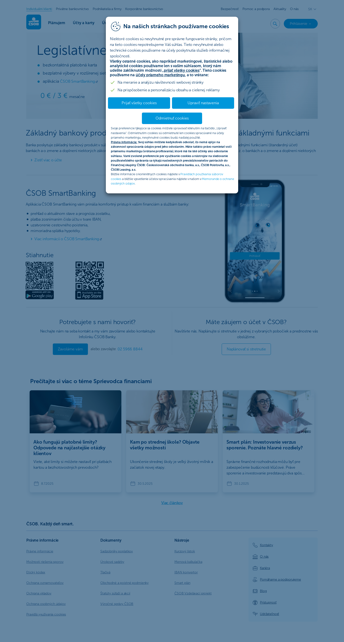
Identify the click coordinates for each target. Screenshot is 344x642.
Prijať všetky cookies (139, 103)
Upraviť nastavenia (203, 103)
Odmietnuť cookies (172, 118)
